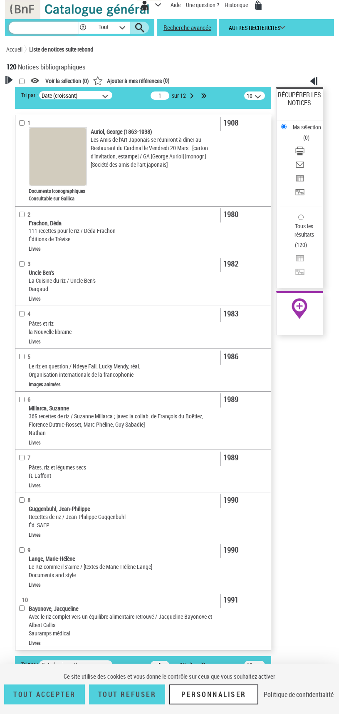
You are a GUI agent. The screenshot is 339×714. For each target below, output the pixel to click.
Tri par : (29, 95)
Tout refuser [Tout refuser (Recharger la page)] (127, 694)
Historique (237, 5)
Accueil (14, 49)
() (131, 80)
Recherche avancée (187, 27)
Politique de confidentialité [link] (299, 694)
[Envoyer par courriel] (300, 167)
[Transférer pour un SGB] (300, 195)
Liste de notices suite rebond (61, 49)
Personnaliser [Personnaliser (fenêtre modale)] (213, 694)
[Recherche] (44, 28)
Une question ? (202, 5)
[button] (83, 28)
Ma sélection (307, 127)
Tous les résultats (304, 230)
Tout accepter (44, 694)
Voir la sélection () (67, 81)
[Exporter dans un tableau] (300, 181)
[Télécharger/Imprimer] (300, 154)
